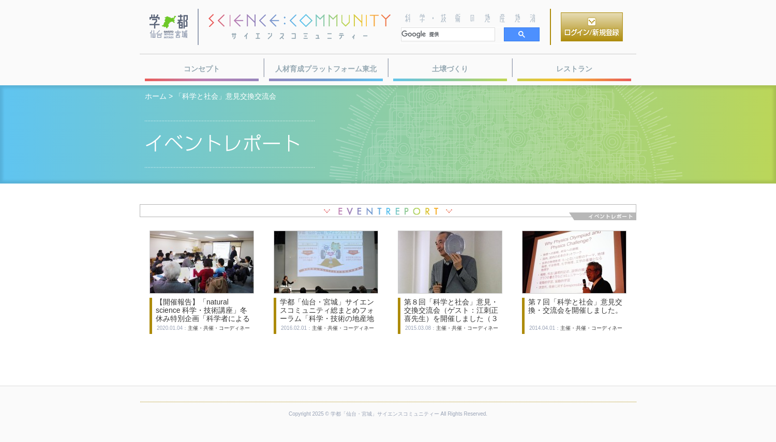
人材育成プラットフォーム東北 (326, 69)
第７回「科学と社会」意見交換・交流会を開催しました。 (575, 306)
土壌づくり (450, 69)
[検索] (448, 34)
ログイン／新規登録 (592, 26)
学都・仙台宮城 (169, 27)
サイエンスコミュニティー (299, 27)
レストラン (574, 69)
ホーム (156, 96)
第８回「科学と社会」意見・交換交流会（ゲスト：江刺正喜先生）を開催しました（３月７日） (451, 314)
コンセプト (202, 69)
